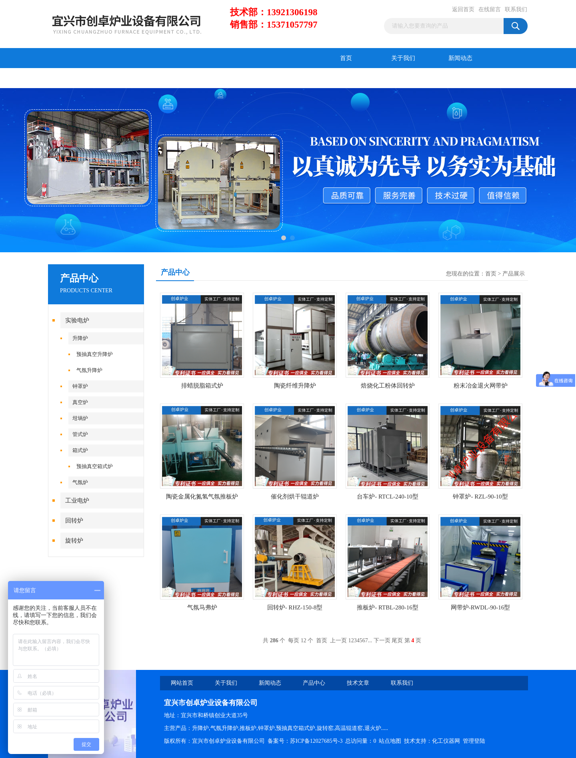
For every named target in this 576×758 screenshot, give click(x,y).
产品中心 (77, 78)
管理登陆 (474, 741)
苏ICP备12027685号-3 (316, 741)
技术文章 (134, 78)
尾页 (397, 640)
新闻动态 (460, 58)
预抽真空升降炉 (94, 354)
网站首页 (182, 683)
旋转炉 (74, 540)
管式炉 (80, 434)
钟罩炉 (80, 386)
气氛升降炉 (89, 370)
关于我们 (403, 58)
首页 (346, 58)
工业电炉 (77, 500)
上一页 (338, 640)
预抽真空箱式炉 (94, 466)
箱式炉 (80, 450)
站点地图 (390, 741)
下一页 (382, 640)
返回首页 (463, 9)
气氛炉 (80, 482)
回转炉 (74, 520)
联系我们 (516, 9)
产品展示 (513, 274)
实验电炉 (77, 320)
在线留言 (489, 9)
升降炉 (80, 338)
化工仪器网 (446, 741)
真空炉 (80, 402)
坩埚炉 (80, 418)
